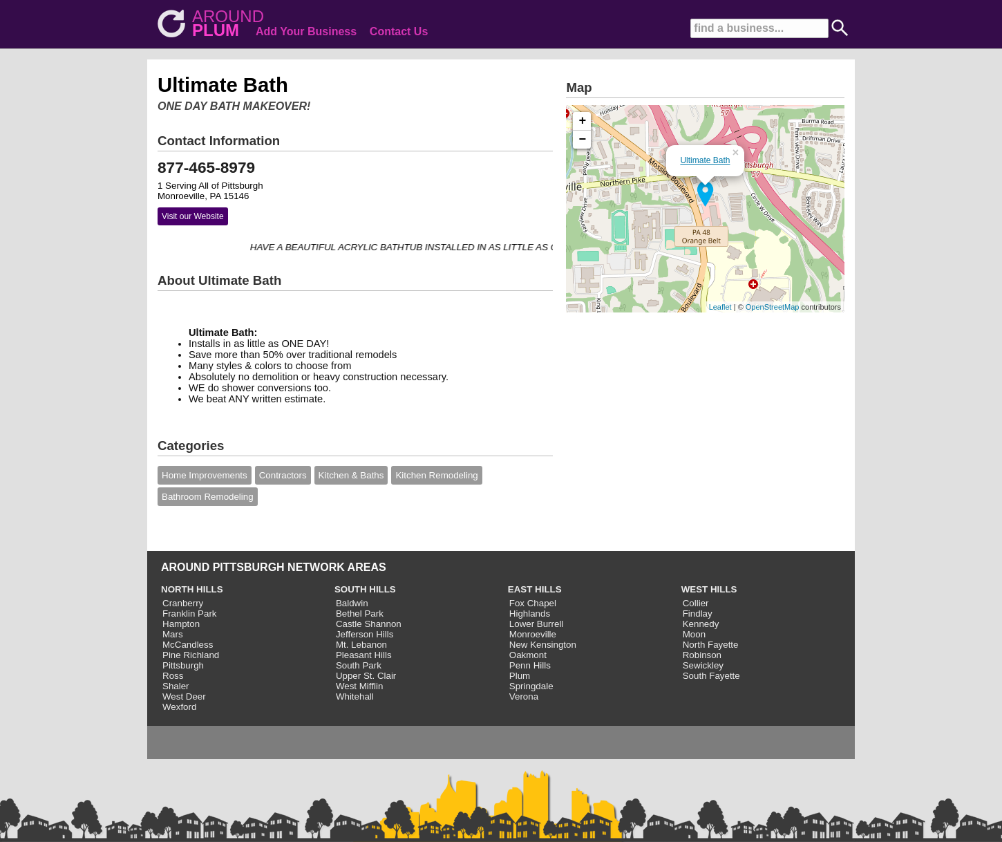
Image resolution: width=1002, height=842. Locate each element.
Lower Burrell (536, 624)
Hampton (181, 624)
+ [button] (583, 121)
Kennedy (701, 624)
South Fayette (711, 676)
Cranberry (182, 603)
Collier (696, 603)
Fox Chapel (532, 603)
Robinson (702, 655)
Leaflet (720, 307)
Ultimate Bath (705, 160)
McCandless (187, 644)
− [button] (583, 139)
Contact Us (399, 31)
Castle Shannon (368, 624)
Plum (519, 676)
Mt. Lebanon (361, 644)
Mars (172, 634)
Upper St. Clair (366, 676)
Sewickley (703, 665)
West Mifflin (359, 686)
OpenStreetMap (773, 307)
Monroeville (532, 634)
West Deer (184, 696)
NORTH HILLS (192, 589)
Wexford (179, 707)
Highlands (529, 613)
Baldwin (352, 603)
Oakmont (528, 655)
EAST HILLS (535, 589)
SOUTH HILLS (365, 589)
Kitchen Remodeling (436, 475)
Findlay (697, 613)
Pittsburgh (183, 665)
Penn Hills (530, 665)
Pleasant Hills (364, 655)
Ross (172, 676)
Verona (523, 696)
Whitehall (355, 696)
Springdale (531, 686)
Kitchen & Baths (351, 475)
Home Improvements (204, 475)
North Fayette (711, 644)
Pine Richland (190, 655)
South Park (358, 665)
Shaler (175, 686)
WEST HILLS (709, 589)
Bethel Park (360, 613)
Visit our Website (193, 216)
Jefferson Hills (364, 634)
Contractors (283, 475)
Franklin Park (189, 613)
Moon (694, 634)
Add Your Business (306, 31)
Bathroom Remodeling (208, 497)
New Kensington (542, 644)
